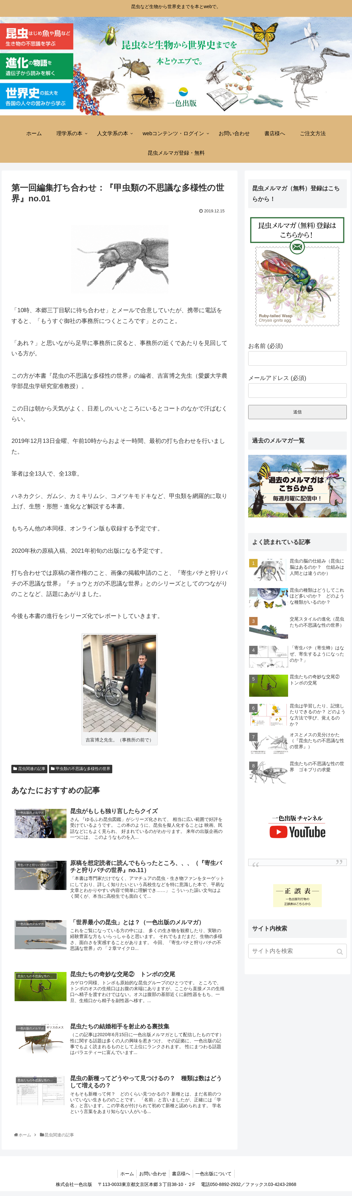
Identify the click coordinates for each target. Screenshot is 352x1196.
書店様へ (182, 1178)
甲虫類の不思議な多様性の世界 (83, 768)
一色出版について (216, 1178)
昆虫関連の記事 (31, 768)
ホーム (125, 1178)
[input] (297, 951)
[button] (340, 952)
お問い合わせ (152, 1178)
